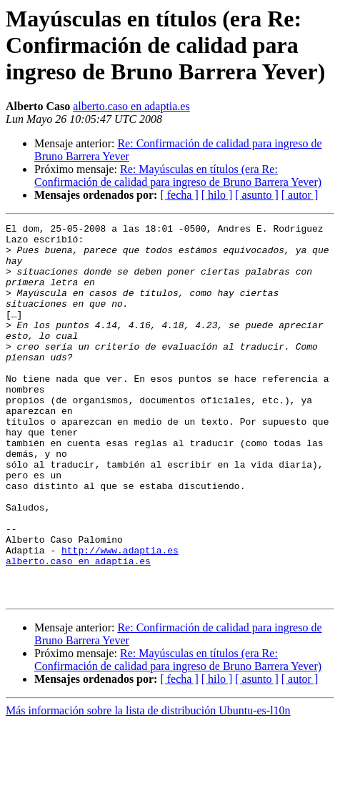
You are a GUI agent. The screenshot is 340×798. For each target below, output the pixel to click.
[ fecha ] (179, 195)
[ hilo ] (217, 195)
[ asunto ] (256, 195)
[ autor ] (300, 195)
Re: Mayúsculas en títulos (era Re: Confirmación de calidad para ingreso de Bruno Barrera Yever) (177, 175)
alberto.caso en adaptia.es (131, 106)
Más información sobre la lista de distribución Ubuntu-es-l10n (148, 785)
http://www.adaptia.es (120, 616)
